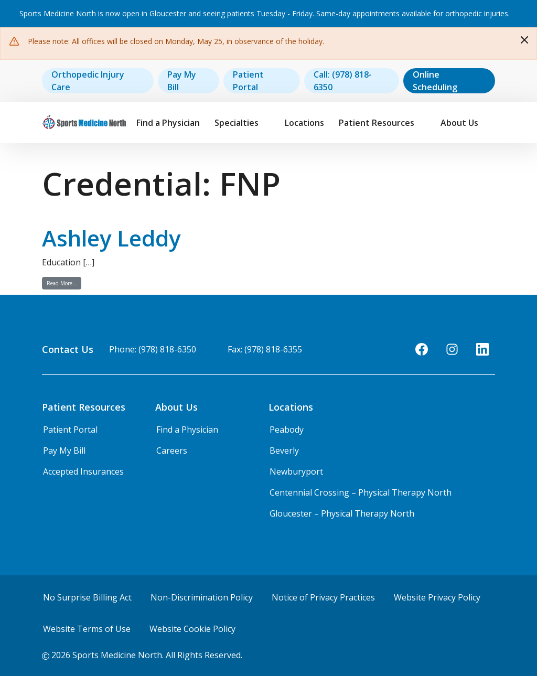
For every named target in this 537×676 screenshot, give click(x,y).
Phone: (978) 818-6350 (152, 349)
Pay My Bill (181, 81)
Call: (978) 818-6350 (343, 81)
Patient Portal (248, 81)
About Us (459, 122)
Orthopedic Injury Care (87, 81)
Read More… (64, 283)
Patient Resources (376, 122)
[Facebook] (421, 349)
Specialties (236, 122)
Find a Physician (168, 122)
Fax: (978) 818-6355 (265, 349)
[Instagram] (452, 349)
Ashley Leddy (111, 238)
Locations (304, 122)
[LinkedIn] (482, 349)
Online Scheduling (435, 81)
